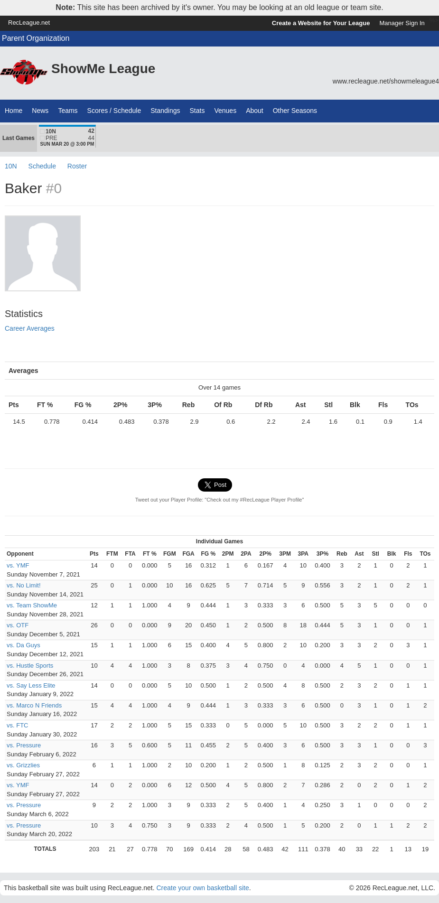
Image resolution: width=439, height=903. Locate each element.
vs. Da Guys (23, 645)
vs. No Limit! (24, 585)
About (254, 110)
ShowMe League (103, 68)
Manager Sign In (401, 23)
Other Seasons (295, 110)
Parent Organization (35, 38)
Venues (225, 110)
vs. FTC (17, 725)
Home (13, 110)
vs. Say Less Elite (31, 685)
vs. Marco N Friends (34, 705)
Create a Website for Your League (321, 23)
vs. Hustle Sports (30, 665)
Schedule (42, 166)
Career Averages (30, 328)
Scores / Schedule (114, 110)
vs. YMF (18, 565)
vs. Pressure (24, 745)
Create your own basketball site (202, 888)
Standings (165, 110)
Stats (197, 110)
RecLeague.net (29, 22)
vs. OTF (17, 625)
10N (11, 166)
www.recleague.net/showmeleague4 (386, 81)
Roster (77, 166)
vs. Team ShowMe (32, 605)
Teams (67, 110)
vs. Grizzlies (23, 765)
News (40, 110)
